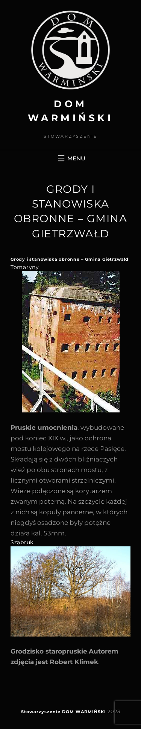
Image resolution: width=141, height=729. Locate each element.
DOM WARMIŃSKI (84, 711)
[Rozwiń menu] (71, 158)
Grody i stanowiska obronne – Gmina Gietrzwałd (70, 259)
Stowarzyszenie (41, 711)
